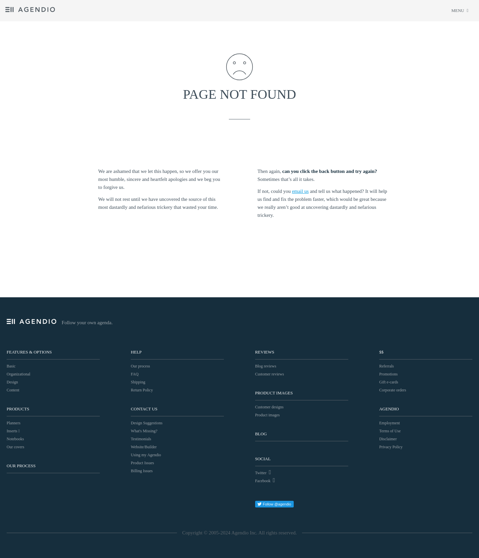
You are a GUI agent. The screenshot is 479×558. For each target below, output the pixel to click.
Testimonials (141, 439)
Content (13, 390)
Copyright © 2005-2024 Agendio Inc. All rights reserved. (239, 532)
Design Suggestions (146, 423)
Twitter (263, 472)
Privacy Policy (390, 447)
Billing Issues (142, 471)
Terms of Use (389, 431)
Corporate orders (392, 390)
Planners (13, 423)
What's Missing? (144, 431)
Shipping (138, 382)
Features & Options (29, 351)
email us (300, 191)
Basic (11, 366)
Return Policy (142, 390)
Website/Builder (144, 447)
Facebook (265, 480)
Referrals (386, 366)
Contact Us (144, 408)
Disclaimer (388, 439)
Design (12, 382)
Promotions (388, 374)
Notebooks (15, 439)
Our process (21, 465)
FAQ (134, 374)
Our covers (15, 447)
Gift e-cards (388, 382)
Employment (389, 423)
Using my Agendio (146, 455)
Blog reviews (265, 366)
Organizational (18, 374)
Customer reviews (269, 374)
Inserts (13, 431)
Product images (267, 415)
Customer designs (269, 407)
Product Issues (142, 463)
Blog (261, 433)
